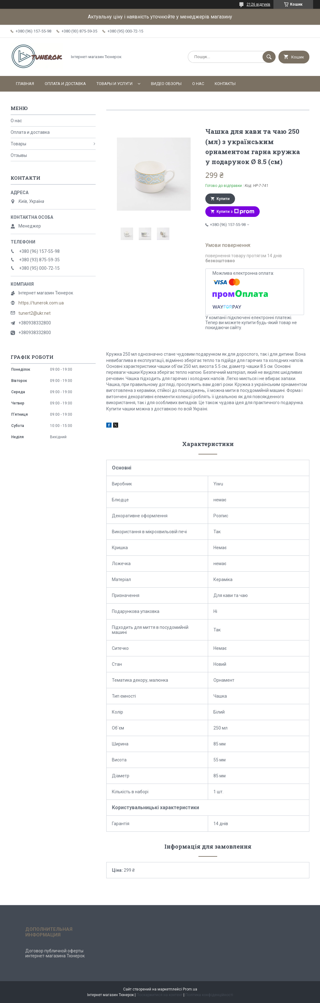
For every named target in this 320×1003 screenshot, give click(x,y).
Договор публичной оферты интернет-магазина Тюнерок (55, 953)
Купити (223, 199)
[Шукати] (269, 57)
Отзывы (19, 155)
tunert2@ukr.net (34, 313)
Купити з (235, 211)
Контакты (225, 83)
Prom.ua (190, 989)
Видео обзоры (166, 83)
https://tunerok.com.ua (41, 302)
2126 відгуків (258, 4)
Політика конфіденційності (209, 995)
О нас (198, 83)
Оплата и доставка (65, 83)
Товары (18, 143)
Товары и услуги (114, 83)
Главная (25, 83)
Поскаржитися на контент (159, 995)
